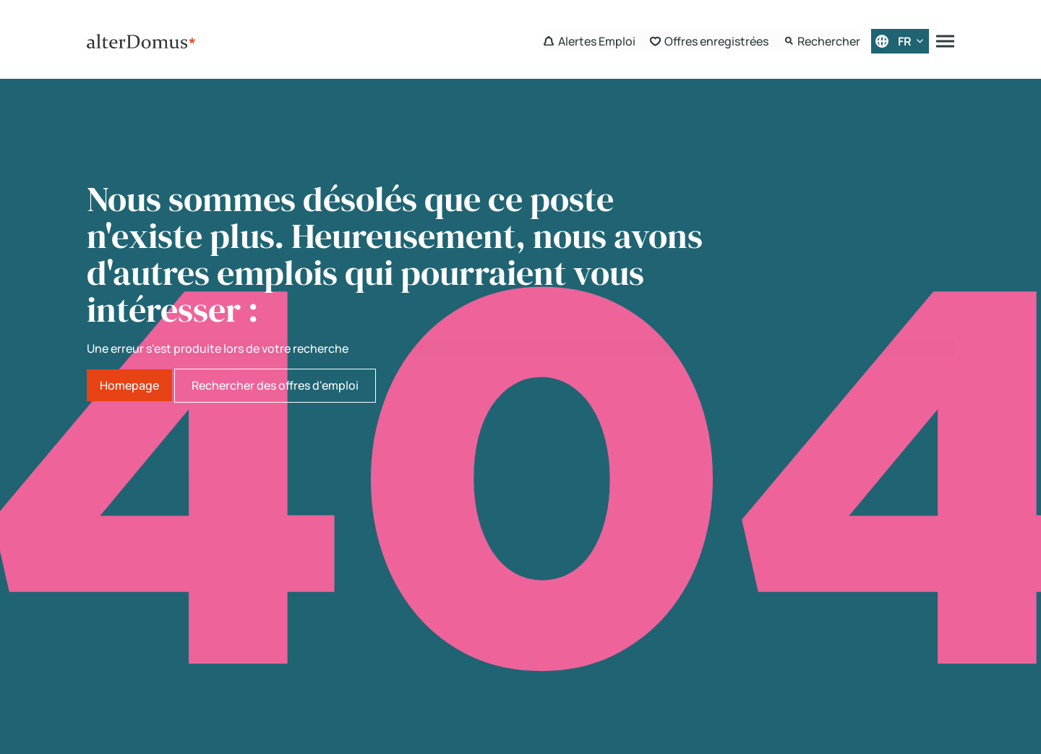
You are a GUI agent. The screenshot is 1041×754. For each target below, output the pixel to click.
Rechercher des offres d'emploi (275, 385)
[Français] (900, 41)
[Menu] (945, 41)
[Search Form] (821, 41)
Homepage (129, 385)
